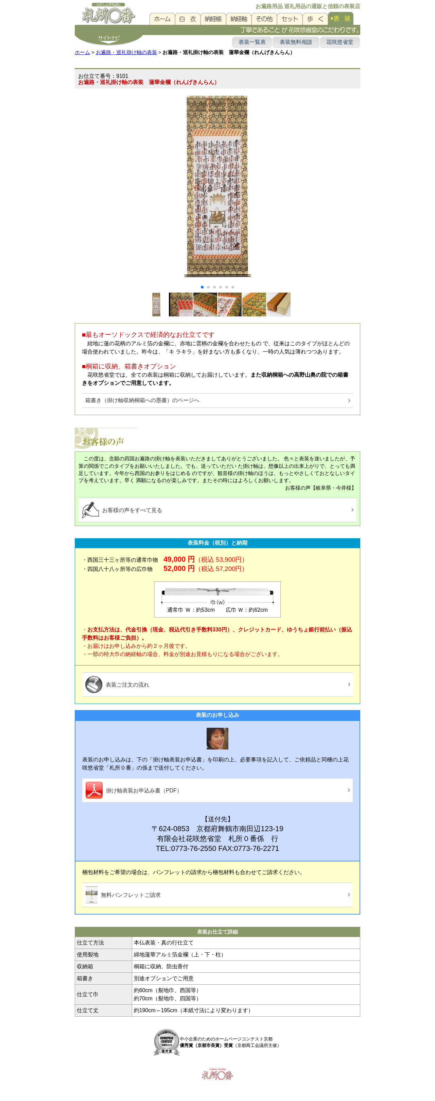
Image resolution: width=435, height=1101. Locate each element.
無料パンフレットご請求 (123, 894)
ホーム (82, 52)
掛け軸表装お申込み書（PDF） (134, 790)
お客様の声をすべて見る (122, 510)
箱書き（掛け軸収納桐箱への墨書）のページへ (142, 400)
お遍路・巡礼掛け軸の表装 (126, 52)
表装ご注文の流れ (117, 684)
